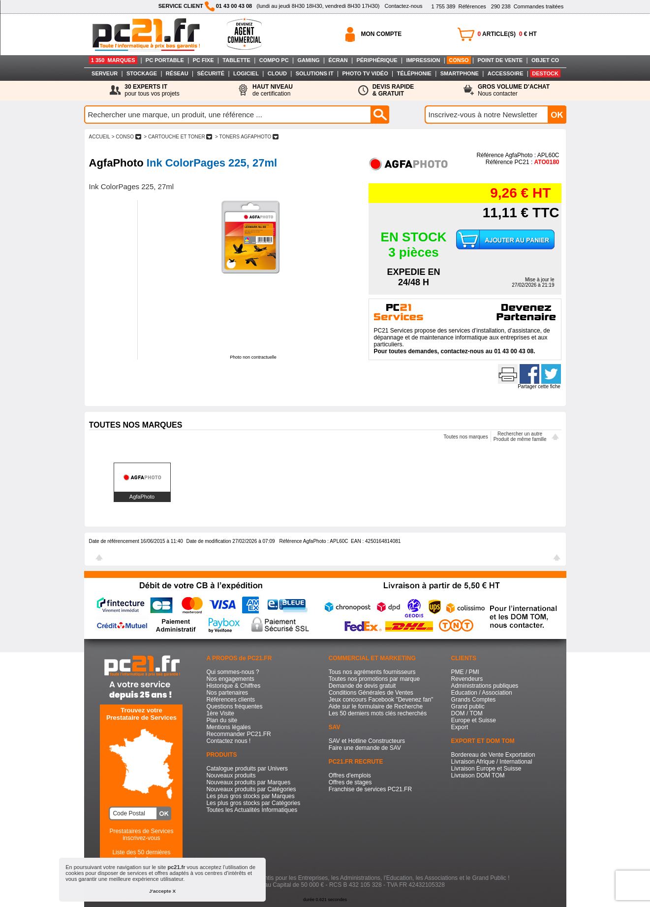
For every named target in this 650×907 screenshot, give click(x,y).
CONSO (458, 60)
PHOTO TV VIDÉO (365, 73)
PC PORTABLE (165, 60)
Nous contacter (514, 90)
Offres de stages (350, 782)
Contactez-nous (403, 6)
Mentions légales (228, 727)
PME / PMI (465, 672)
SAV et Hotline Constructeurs (367, 741)
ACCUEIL (99, 136)
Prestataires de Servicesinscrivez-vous (141, 834)
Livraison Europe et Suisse (486, 768)
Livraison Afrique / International (491, 761)
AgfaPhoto (142, 497)
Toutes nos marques (466, 436)
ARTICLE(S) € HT (507, 34)
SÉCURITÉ (211, 73)
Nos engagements (230, 678)
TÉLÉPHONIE (414, 73)
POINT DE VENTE (500, 60)
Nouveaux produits (230, 775)
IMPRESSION (423, 60)
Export (459, 727)
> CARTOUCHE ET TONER (178, 136)
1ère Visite (220, 713)
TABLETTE (236, 60)
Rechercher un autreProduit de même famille (520, 436)
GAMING (308, 60)
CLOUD (277, 73)
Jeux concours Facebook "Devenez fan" (381, 699)
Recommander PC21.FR (238, 734)
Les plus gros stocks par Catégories (253, 803)
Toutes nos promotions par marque (374, 678)
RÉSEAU (177, 73)
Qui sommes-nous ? (232, 672)
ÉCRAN (338, 60)
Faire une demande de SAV (365, 747)
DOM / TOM (467, 713)
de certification (272, 90)
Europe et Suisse (473, 720)
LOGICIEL (246, 73)
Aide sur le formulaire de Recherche (376, 706)
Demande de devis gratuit (362, 685)
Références (458, 6)
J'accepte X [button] (162, 891)
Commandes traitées (527, 6)
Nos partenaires (227, 692)
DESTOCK (545, 73)
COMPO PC (274, 60)
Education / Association (481, 692)
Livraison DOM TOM (478, 775)
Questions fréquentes (234, 706)
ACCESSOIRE (506, 73)
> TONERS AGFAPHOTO (247, 136)
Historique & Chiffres (233, 685)
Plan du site (221, 720)
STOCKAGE (141, 73)
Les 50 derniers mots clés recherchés (378, 713)
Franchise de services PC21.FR (370, 789)
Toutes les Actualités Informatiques (251, 809)
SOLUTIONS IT (315, 73)
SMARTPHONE (459, 73)
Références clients (230, 699)
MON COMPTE (381, 34)
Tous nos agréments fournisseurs (372, 672)
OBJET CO (545, 60)
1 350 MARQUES (113, 60)
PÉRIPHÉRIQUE (376, 60)
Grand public (468, 706)
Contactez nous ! (228, 741)
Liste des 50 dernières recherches (141, 856)
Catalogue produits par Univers (246, 768)
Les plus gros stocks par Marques (250, 796)
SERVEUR (105, 73)
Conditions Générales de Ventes (371, 692)
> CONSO (126, 136)
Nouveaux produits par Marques (248, 782)
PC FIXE (203, 60)
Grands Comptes (473, 699)
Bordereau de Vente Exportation (493, 754)
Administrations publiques (485, 685)
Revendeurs (467, 678)
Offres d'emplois (350, 775)
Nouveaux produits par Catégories (251, 789)
